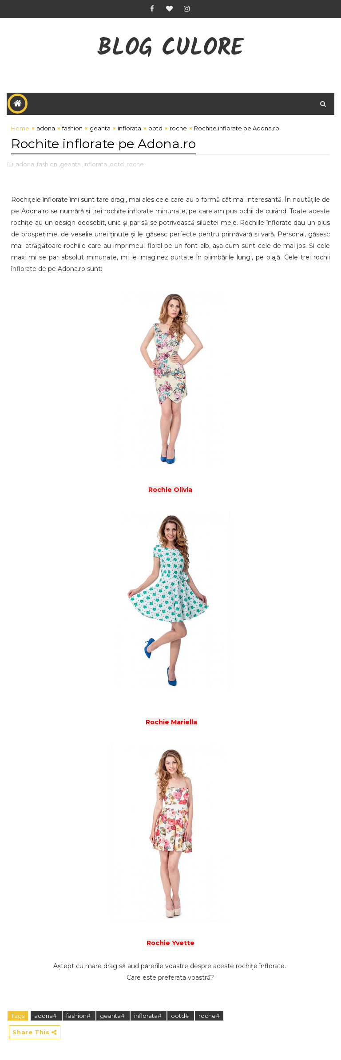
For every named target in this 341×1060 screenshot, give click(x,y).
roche (178, 128)
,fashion (46, 163)
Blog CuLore (170, 49)
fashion (72, 128)
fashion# (79, 1014)
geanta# (113, 1014)
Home (20, 128)
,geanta (70, 163)
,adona (24, 163)
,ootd (116, 163)
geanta (100, 128)
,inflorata (94, 163)
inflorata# (148, 1014)
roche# (209, 1014)
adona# (46, 1014)
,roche (134, 163)
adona (45, 128)
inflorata (129, 128)
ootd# (180, 1014)
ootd (155, 128)
